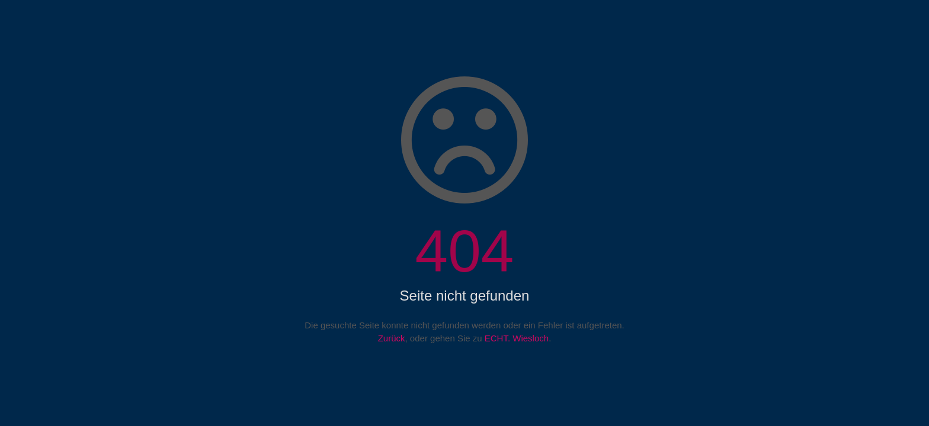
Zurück (391, 338)
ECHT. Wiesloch (517, 338)
